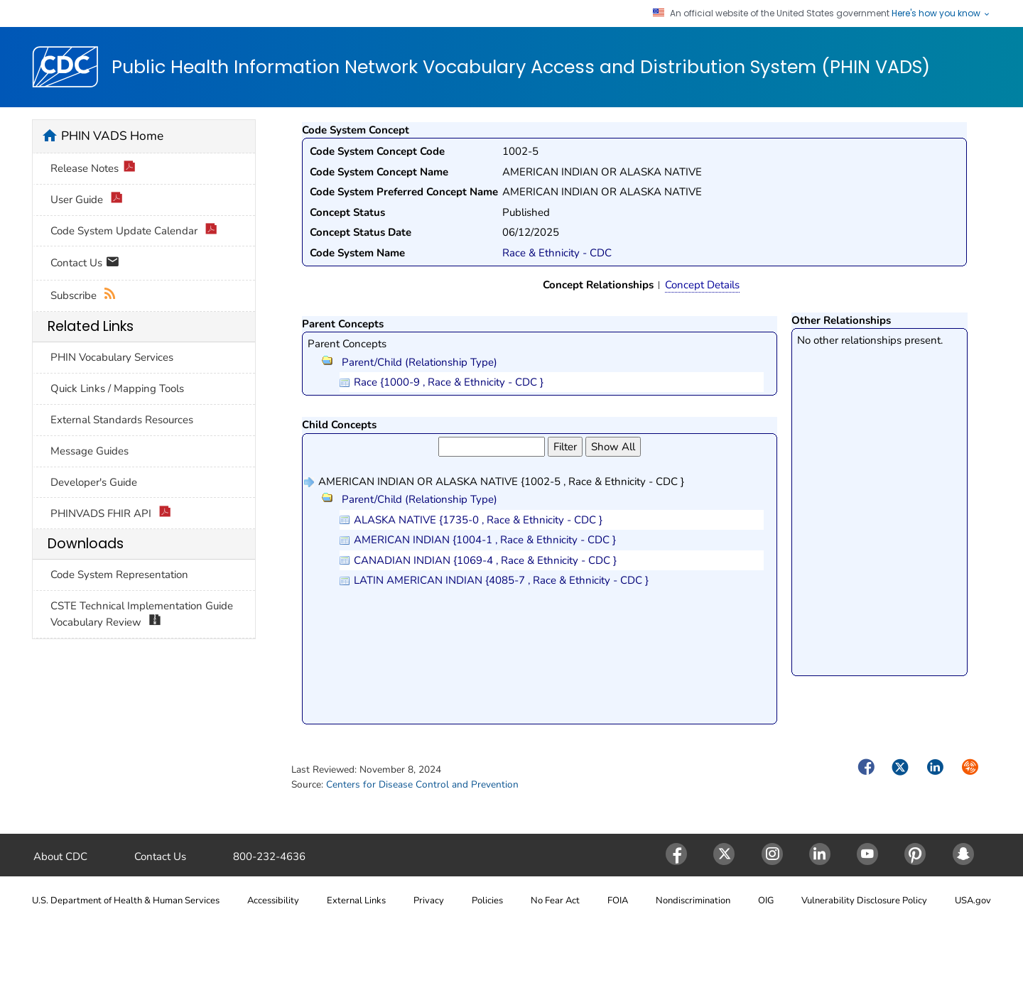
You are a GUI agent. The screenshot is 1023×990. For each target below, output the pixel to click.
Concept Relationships (598, 285)
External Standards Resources (121, 420)
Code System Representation (119, 574)
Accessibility (273, 900)
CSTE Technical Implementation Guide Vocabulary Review (141, 614)
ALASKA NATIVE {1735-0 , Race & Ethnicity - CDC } (478, 520)
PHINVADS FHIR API (110, 514)
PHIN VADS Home (112, 135)
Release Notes (93, 169)
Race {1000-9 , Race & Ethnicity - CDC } (448, 382)
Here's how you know (941, 13)
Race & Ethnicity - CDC (557, 253)
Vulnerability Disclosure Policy (864, 900)
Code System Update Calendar (133, 231)
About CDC (60, 856)
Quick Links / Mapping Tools (117, 388)
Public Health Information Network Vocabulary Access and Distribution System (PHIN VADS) (521, 67)
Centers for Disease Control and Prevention (422, 784)
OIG (766, 900)
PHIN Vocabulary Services (111, 357)
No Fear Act (555, 900)
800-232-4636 (269, 856)
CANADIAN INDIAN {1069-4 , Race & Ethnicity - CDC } (485, 560)
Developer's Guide (93, 482)
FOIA (617, 900)
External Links (356, 900)
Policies (487, 900)
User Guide (86, 200)
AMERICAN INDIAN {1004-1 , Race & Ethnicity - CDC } (485, 540)
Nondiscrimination (693, 900)
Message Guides (89, 451)
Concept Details (702, 285)
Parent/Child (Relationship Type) (409, 362)
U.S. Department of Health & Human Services (126, 900)
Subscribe (83, 296)
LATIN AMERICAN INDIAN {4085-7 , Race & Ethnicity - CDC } (501, 580)
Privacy (428, 900)
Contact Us (84, 263)
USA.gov (973, 900)
